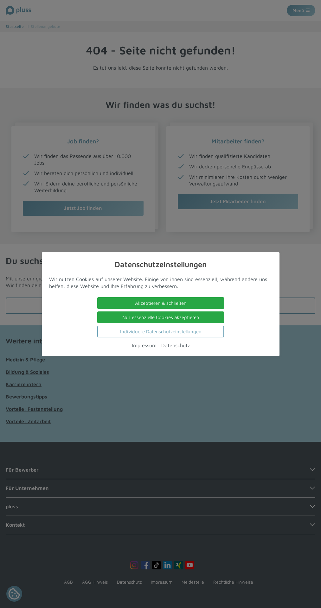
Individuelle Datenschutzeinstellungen (160, 331)
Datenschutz (175, 345)
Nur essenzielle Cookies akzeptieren (160, 317)
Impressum (144, 345)
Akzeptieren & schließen (160, 302)
